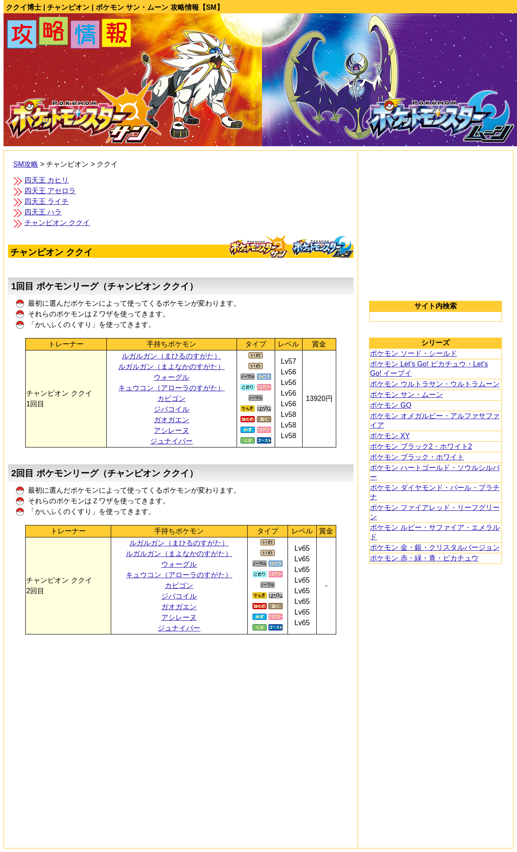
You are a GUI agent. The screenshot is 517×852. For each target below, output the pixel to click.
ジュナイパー (171, 441)
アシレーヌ (171, 430)
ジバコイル (171, 409)
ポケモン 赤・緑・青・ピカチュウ (424, 558)
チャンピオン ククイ (57, 222)
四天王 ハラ (43, 212)
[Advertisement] (181, 720)
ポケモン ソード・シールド (413, 353)
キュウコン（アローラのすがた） (171, 388)
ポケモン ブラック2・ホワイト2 (421, 446)
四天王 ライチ (46, 201)
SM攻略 (25, 164)
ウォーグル (171, 377)
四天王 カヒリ (46, 180)
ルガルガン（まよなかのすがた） (171, 366)
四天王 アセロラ (50, 191)
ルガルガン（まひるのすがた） (171, 356)
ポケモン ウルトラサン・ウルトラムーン (434, 384)
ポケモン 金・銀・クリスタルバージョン (434, 547)
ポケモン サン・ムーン (406, 394)
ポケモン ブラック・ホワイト (417, 457)
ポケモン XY (390, 436)
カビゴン (171, 398)
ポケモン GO (390, 405)
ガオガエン (171, 420)
